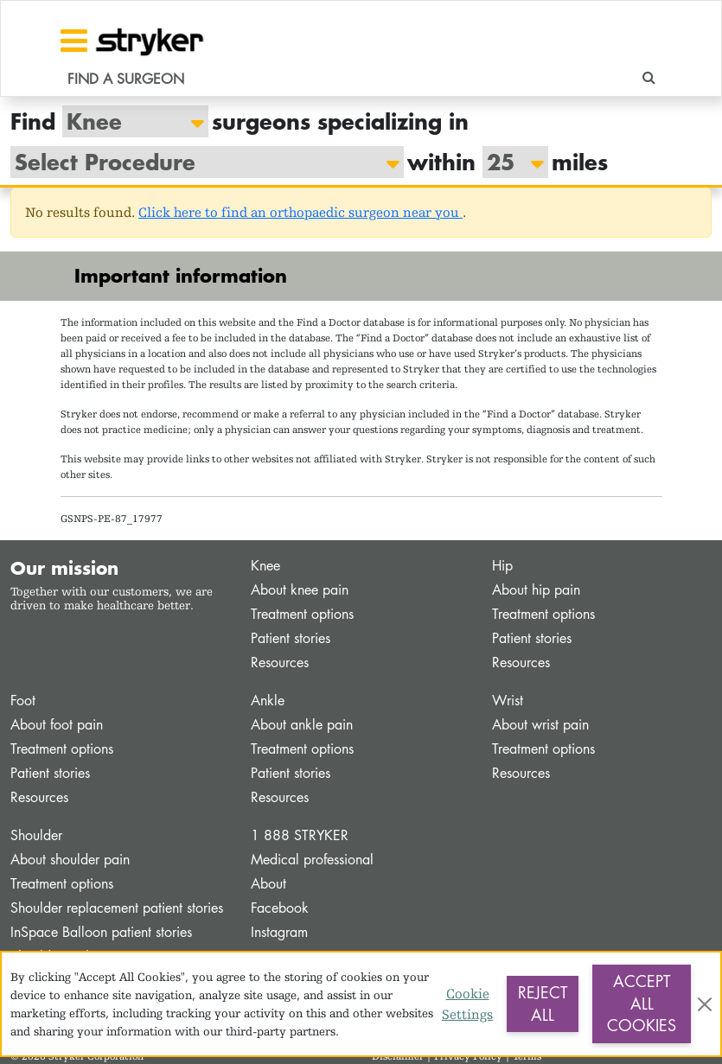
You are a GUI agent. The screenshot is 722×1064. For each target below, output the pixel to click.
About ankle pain (302, 725)
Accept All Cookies (641, 1003)
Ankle (267, 700)
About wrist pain (540, 725)
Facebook (280, 908)
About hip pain (536, 590)
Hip (502, 566)
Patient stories (290, 638)
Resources (280, 662)
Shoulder (36, 835)
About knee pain (299, 590)
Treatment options (302, 614)
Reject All (542, 1003)
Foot (22, 700)
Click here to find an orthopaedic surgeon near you (300, 212)
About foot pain (56, 725)
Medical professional (312, 860)
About (268, 884)
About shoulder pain (70, 860)
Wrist (507, 700)
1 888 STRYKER (299, 835)
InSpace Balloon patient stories (101, 932)
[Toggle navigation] (74, 41)
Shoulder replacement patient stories (116, 908)
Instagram (279, 932)
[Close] (705, 1004)
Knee (265, 566)
